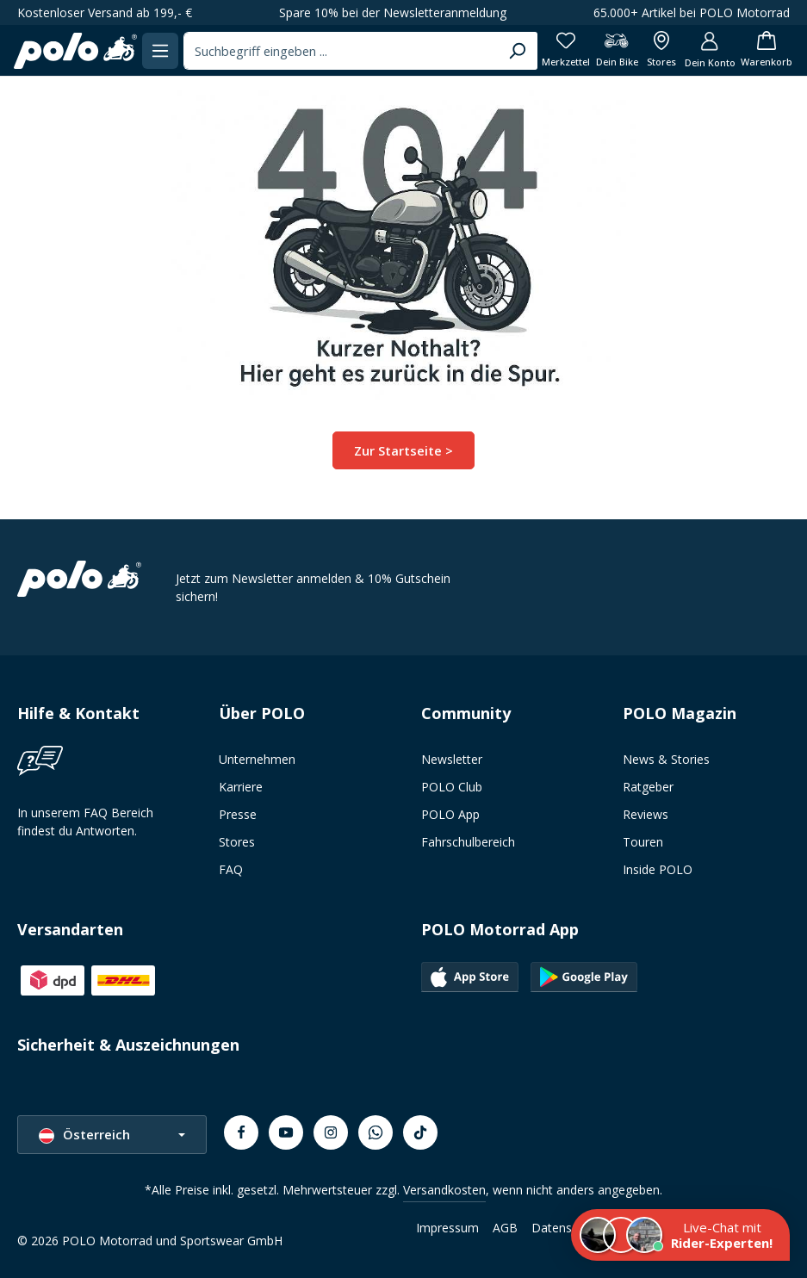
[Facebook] (241, 1132)
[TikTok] (420, 1132)
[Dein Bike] (607, 50)
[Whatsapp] (375, 1132)
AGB (505, 1227)
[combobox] (337, 51)
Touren (643, 842)
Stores (237, 842)
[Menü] (164, 50)
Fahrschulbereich (468, 842)
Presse (238, 814)
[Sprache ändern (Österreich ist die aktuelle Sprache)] (112, 1134)
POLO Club (451, 787)
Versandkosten (444, 1190)
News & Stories (666, 759)
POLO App (450, 814)
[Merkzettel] (555, 50)
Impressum (447, 1227)
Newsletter (451, 759)
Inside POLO (657, 869)
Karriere (241, 787)
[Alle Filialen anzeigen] (653, 50)
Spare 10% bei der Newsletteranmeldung (392, 12)
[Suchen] (505, 51)
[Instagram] (330, 1132)
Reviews (645, 814)
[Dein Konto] (704, 50)
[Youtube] (286, 1132)
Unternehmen (257, 759)
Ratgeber (648, 787)
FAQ (231, 869)
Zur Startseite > (403, 450)
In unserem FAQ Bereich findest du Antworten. (85, 821)
